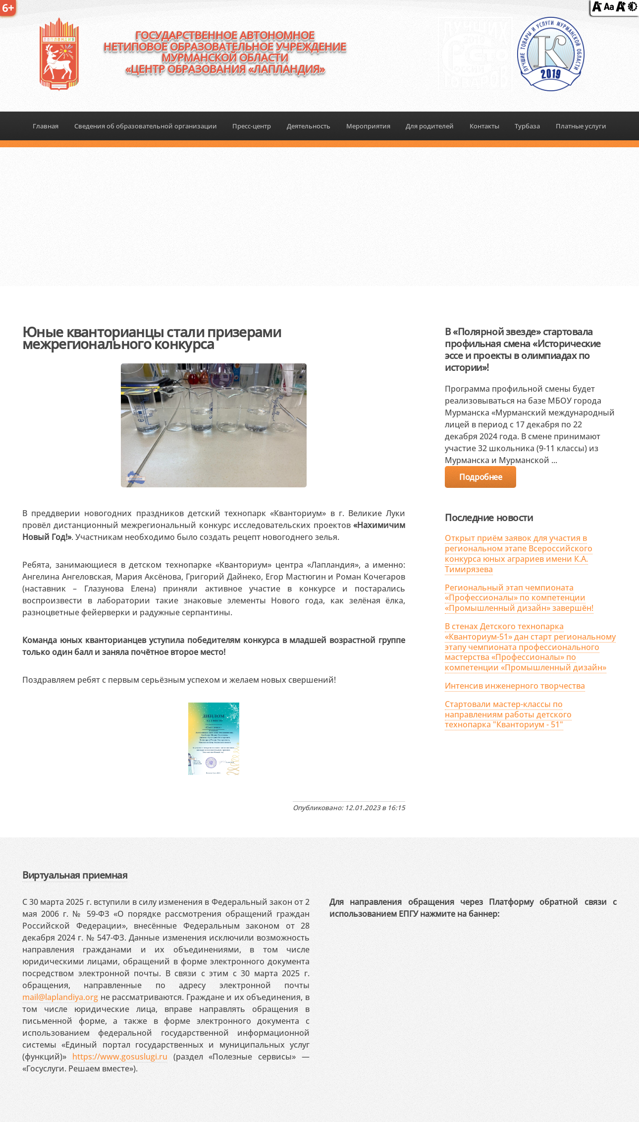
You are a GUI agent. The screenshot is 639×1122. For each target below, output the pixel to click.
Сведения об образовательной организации (145, 125)
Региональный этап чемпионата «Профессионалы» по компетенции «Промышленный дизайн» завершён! (519, 598)
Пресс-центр (251, 125)
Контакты (484, 125)
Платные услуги (581, 125)
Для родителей (430, 125)
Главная (45, 125)
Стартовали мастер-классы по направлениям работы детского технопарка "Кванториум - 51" (508, 714)
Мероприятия (368, 125)
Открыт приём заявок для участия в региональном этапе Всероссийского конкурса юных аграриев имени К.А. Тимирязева (518, 553)
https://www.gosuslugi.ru (119, 1056)
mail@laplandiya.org (60, 997)
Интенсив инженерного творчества (515, 685)
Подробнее (480, 477)
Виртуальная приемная (74, 875)
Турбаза (527, 125)
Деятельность (308, 125)
